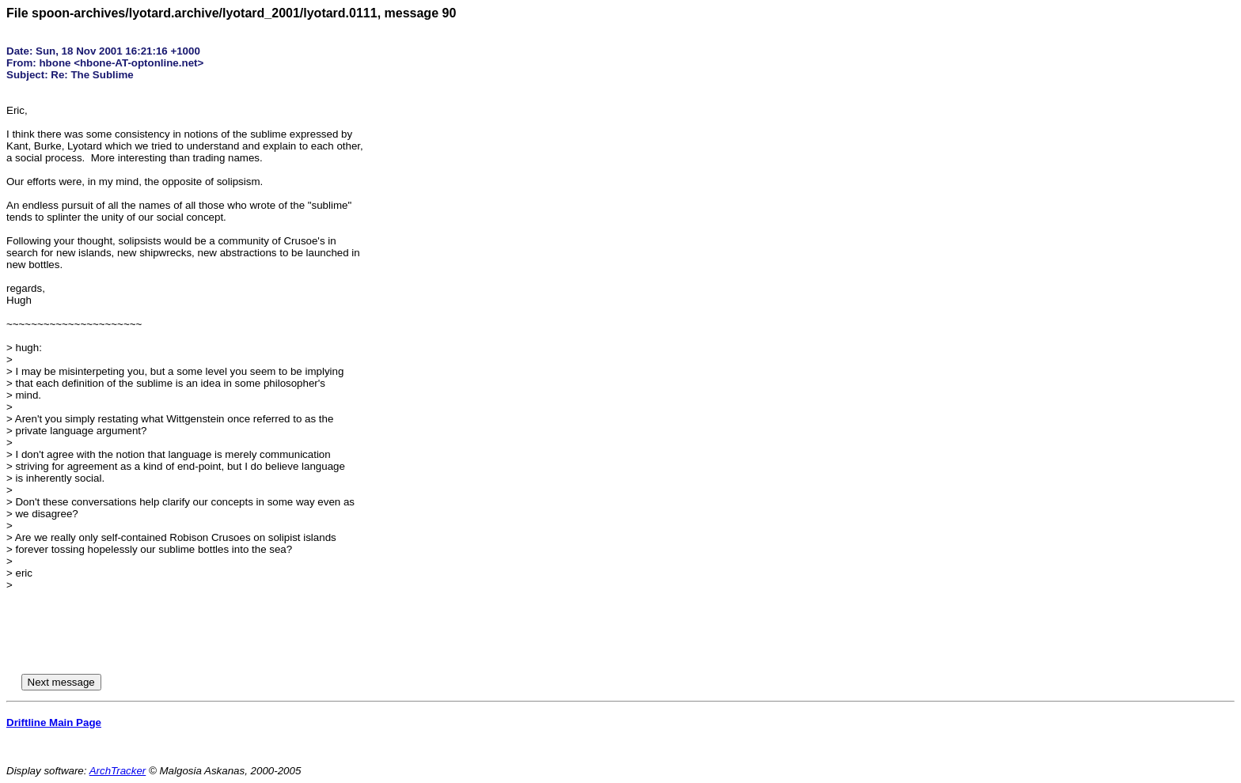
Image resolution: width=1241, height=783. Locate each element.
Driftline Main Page (53, 722)
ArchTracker (117, 771)
